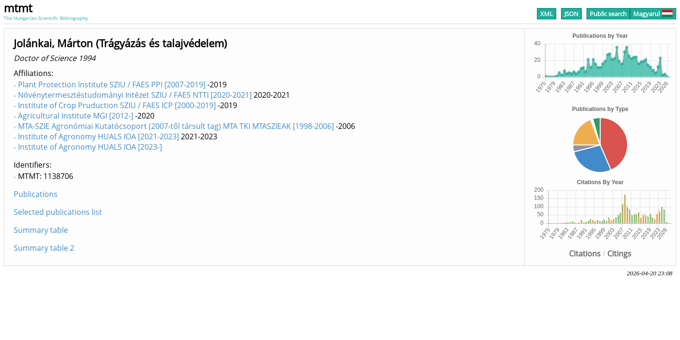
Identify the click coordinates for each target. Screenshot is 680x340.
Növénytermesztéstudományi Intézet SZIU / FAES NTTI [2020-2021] (135, 95)
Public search (608, 13)
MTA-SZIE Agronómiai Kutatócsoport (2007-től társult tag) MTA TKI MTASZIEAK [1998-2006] (176, 126)
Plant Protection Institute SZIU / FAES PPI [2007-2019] (111, 84)
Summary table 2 (44, 248)
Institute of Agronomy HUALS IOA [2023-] (90, 147)
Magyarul (653, 13)
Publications (36, 194)
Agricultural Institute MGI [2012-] (75, 115)
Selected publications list (58, 212)
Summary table (41, 230)
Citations (585, 253)
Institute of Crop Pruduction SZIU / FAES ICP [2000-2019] (117, 105)
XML (546, 13)
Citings (619, 253)
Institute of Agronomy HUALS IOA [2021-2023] (98, 136)
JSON (571, 13)
